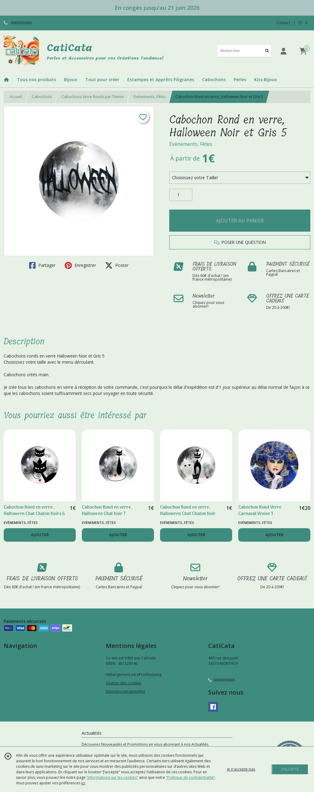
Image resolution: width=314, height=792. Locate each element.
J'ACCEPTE (290, 769)
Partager (42, 265)
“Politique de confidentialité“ (190, 777)
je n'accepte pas (241, 769)
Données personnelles (125, 691)
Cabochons (42, 96)
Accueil (16, 96)
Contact (283, 22)
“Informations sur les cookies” (112, 777)
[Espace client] (283, 51)
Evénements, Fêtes (150, 96)
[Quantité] (180, 195)
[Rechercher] (267, 51)
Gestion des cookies (123, 683)
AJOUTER (40, 534)
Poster (116, 265)
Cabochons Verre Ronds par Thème (93, 96)
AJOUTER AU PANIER (240, 220)
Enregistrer (80, 265)
